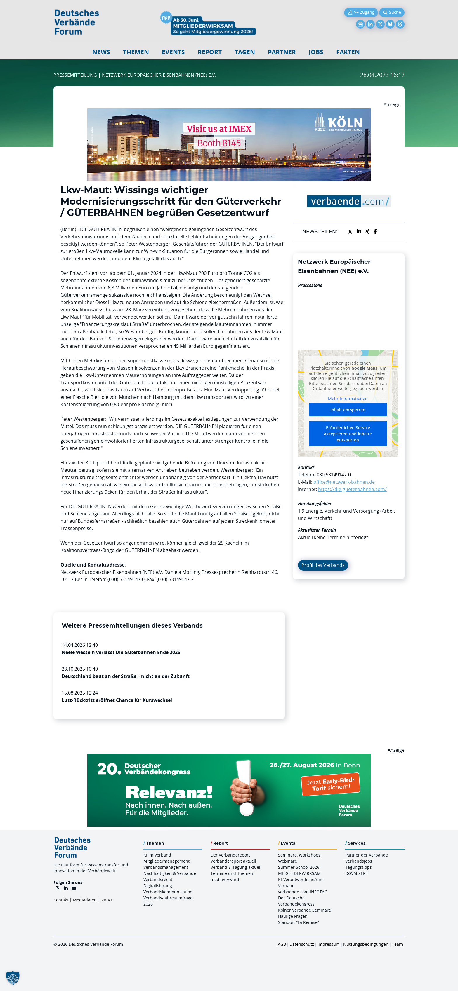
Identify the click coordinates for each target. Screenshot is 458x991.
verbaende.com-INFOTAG (302, 891)
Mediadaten (85, 900)
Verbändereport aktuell (233, 861)
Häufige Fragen (293, 916)
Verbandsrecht (157, 879)
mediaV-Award (225, 879)
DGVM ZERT (356, 873)
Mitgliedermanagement (166, 861)
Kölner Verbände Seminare (304, 910)
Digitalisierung (157, 885)
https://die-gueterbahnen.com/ (352, 489)
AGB (282, 944)
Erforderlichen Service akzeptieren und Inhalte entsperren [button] (348, 434)
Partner (282, 52)
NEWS (101, 52)
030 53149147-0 (334, 474)
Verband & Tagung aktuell (236, 867)
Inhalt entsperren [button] (347, 410)
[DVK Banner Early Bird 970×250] (229, 757)
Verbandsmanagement (165, 867)
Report (210, 52)
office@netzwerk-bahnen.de (344, 482)
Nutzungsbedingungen (365, 944)
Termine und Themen (232, 873)
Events (173, 52)
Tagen (245, 52)
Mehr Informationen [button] (348, 398)
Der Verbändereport (230, 855)
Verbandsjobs (358, 861)
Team (397, 944)
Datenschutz (301, 944)
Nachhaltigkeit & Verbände (169, 873)
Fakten (348, 52)
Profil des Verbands (323, 565)
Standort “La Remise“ (298, 922)
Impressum (329, 944)
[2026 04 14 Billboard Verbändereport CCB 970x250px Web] (229, 112)
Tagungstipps (358, 867)
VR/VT (106, 900)
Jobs (316, 52)
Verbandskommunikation (167, 891)
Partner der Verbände (366, 855)
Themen (136, 52)
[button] (13, 978)
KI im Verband (157, 855)
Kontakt (60, 900)
